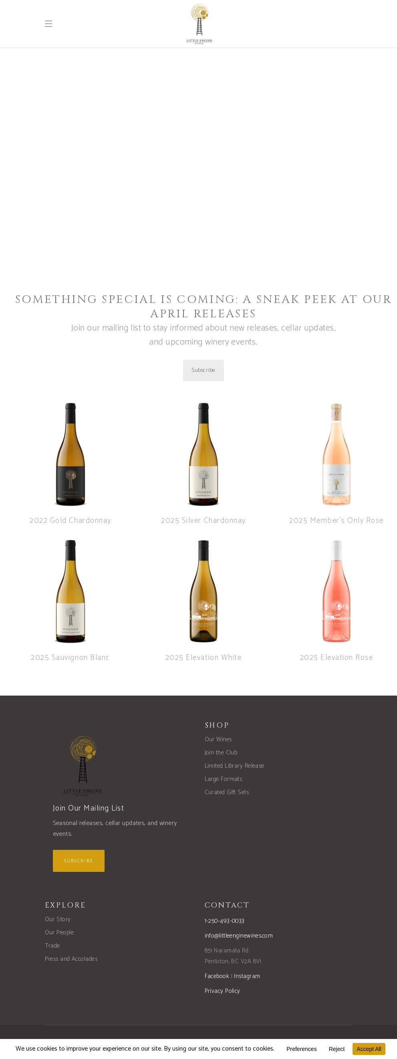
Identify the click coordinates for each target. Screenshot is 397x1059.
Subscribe (203, 370)
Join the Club (221, 753)
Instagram (247, 976)
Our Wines (218, 739)
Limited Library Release (234, 766)
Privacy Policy (222, 991)
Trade (52, 946)
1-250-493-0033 (225, 921)
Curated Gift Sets (227, 792)
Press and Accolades (71, 959)
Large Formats (223, 779)
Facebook (217, 976)
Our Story (58, 919)
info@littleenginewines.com (239, 936)
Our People (59, 933)
